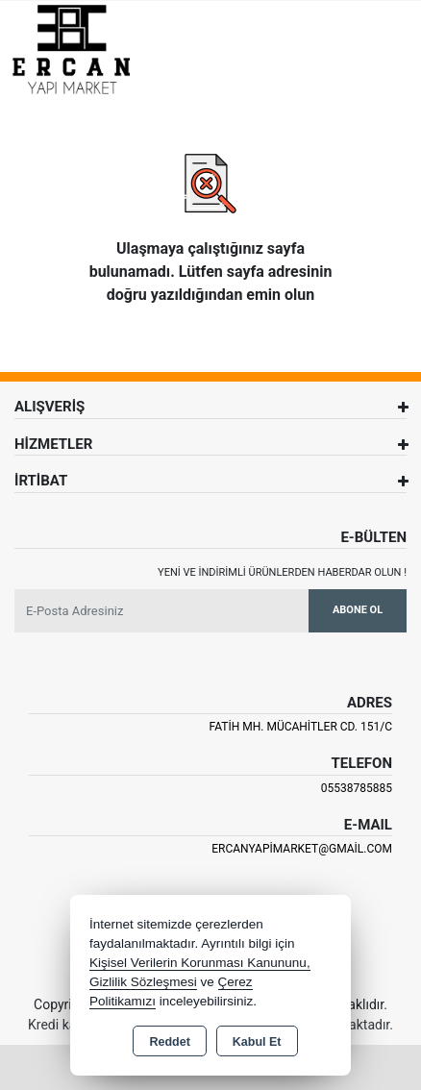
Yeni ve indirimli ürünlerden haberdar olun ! (282, 572)
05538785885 (356, 788)
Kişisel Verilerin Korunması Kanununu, (199, 962)
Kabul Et (257, 1042)
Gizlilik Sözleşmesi (143, 982)
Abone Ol (358, 610)
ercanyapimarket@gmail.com (301, 848)
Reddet (169, 1042)
